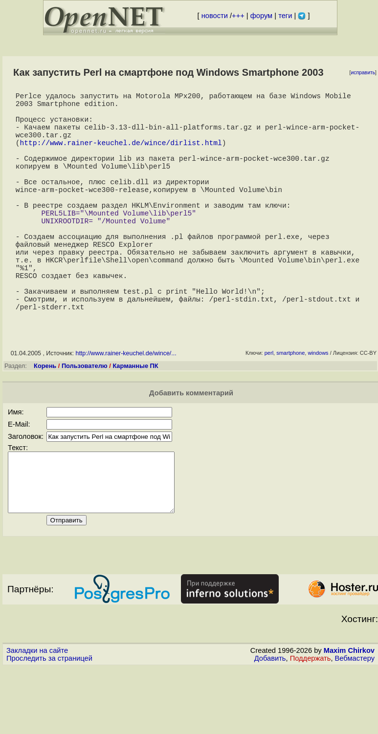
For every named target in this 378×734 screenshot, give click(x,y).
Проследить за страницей (49, 725)
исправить (363, 72)
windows (318, 407)
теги (285, 16)
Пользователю (85, 420)
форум (261, 16)
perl (269, 407)
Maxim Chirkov (349, 717)
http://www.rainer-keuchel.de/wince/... (125, 408)
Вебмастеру (355, 725)
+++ (238, 16)
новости (214, 16)
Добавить (270, 725)
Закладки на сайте (37, 717)
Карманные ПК (135, 420)
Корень (45, 420)
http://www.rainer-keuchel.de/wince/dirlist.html (121, 156)
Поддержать (310, 725)
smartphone (290, 407)
